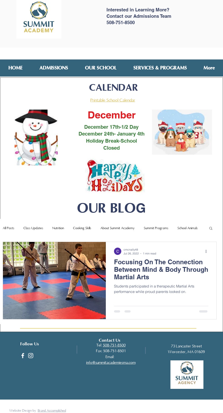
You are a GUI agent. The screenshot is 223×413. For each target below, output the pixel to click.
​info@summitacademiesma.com (111, 362)
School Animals (187, 228)
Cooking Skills (82, 228)
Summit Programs (156, 228)
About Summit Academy (117, 228)
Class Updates (33, 228)
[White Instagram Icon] (30, 355)
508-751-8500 (114, 345)
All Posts (8, 228)
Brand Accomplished (52, 410)
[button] (53, 68)
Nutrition (58, 228)
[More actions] (207, 251)
